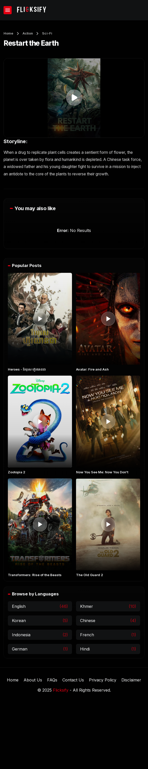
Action (28, 33)
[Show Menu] (8, 10)
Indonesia (21, 634)
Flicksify (60, 690)
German (19, 648)
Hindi (85, 648)
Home (8, 33)
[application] (74, 98)
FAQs (52, 679)
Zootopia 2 (16, 472)
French (87, 634)
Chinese (87, 620)
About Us (33, 679)
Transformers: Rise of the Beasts (35, 575)
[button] (74, 97)
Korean (19, 620)
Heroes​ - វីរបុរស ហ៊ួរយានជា (27, 369)
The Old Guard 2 (89, 575)
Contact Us (73, 679)
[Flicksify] (31, 10)
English (19, 606)
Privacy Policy (102, 679)
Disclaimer (131, 679)
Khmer (86, 606)
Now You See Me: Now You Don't (102, 472)
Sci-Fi (47, 33)
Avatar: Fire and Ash (92, 369)
